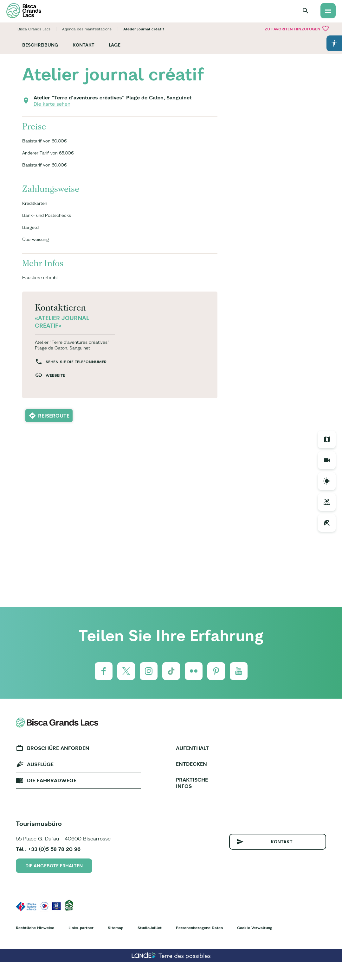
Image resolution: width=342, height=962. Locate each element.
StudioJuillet (150, 927)
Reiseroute (53, 415)
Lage (114, 45)
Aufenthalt (192, 748)
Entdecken (191, 764)
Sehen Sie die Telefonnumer (76, 361)
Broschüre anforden (58, 748)
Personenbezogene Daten (199, 927)
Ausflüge (40, 764)
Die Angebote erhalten (54, 866)
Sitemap (115, 927)
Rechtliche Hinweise (35, 927)
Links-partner (81, 927)
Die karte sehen (52, 104)
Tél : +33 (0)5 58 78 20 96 (48, 849)
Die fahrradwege (51, 780)
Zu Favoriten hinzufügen (297, 28)
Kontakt (83, 45)
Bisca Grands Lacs (33, 29)
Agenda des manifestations (87, 29)
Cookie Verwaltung (254, 927)
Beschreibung (40, 45)
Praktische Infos (192, 783)
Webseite (55, 375)
